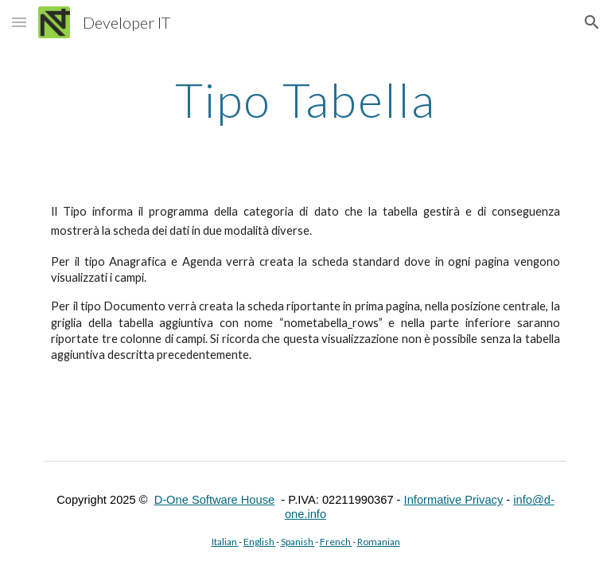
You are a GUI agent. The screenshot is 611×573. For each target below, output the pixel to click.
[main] (305, 99)
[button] (19, 22)
